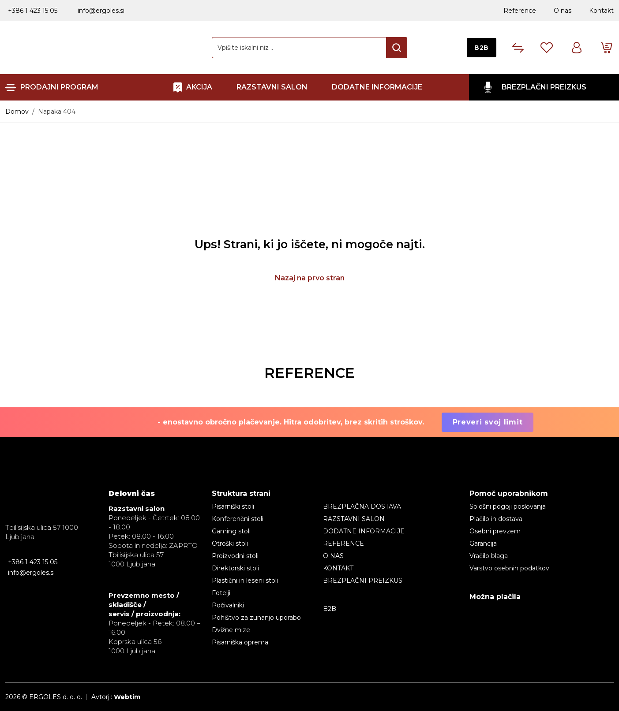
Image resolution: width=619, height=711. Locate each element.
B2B (481, 48)
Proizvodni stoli (235, 556)
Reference (519, 11)
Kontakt (601, 11)
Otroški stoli (230, 543)
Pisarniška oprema (240, 642)
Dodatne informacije (377, 87)
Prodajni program (59, 87)
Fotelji (221, 593)
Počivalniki (228, 605)
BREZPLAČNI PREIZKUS (544, 87)
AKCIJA (199, 87)
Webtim (127, 697)
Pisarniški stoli (233, 506)
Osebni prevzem (495, 531)
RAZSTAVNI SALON (272, 87)
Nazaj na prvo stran (310, 278)
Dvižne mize (231, 630)
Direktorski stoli (235, 568)
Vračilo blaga (488, 556)
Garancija (483, 543)
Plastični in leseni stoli (245, 580)
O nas (562, 11)
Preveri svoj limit (488, 422)
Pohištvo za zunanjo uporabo (256, 618)
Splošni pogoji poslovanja (507, 506)
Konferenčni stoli (237, 519)
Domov (17, 111)
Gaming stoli (231, 531)
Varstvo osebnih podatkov (509, 568)
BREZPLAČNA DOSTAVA (362, 506)
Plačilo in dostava (495, 519)
